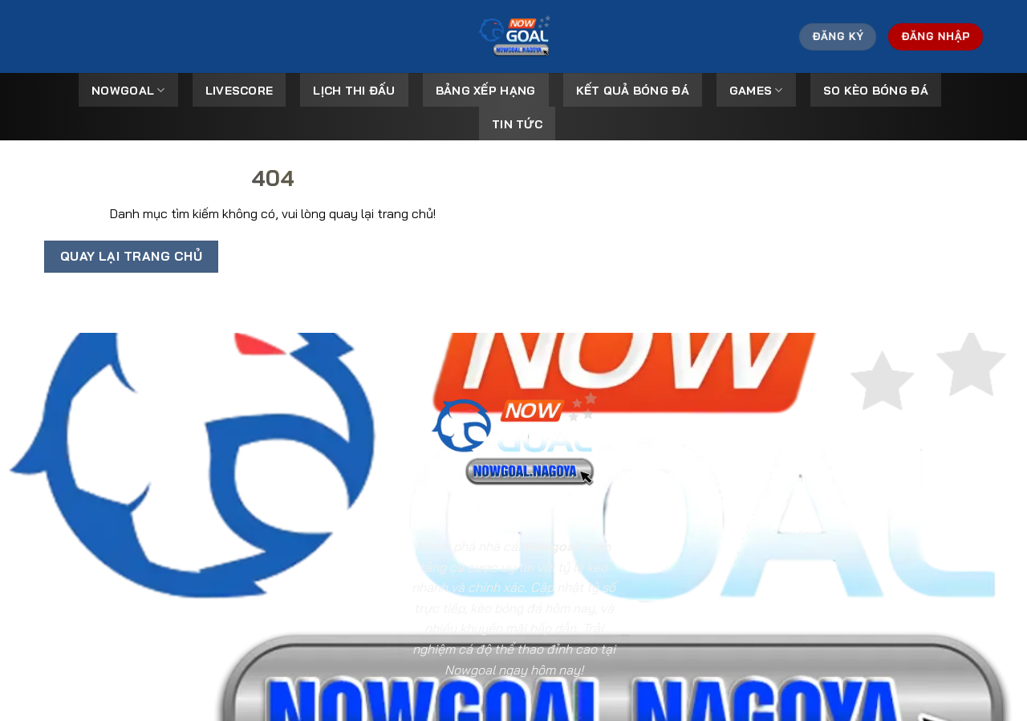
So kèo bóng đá (875, 90)
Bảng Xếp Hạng (486, 90)
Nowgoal (128, 90)
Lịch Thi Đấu (354, 90)
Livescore (239, 90)
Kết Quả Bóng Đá (632, 90)
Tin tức (517, 124)
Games (756, 90)
